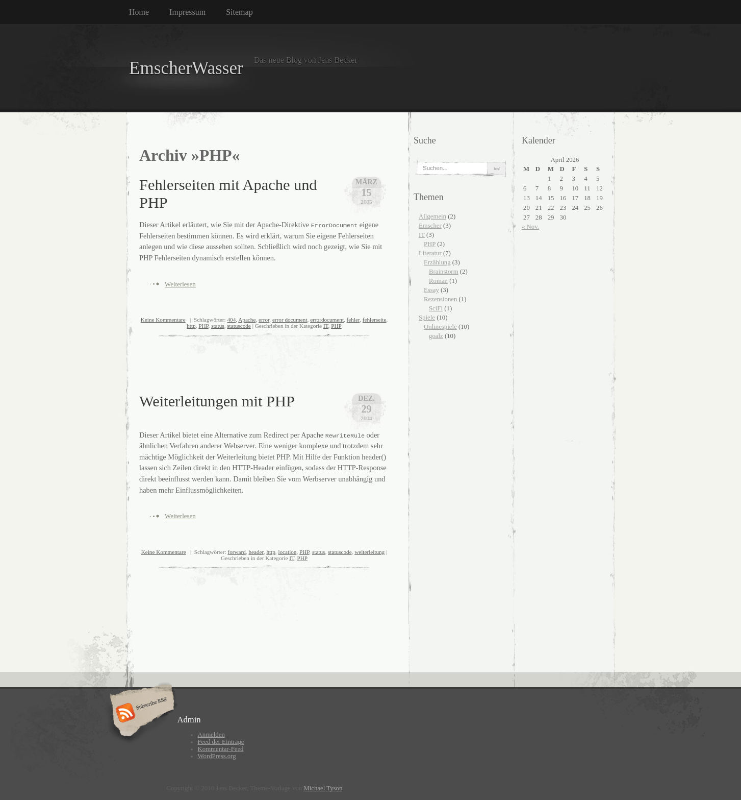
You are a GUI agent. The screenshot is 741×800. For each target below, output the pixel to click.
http (191, 326)
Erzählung (437, 262)
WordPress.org (217, 756)
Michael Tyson (322, 788)
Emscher (430, 225)
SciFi (436, 308)
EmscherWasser (186, 68)
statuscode (239, 326)
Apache (246, 320)
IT (325, 326)
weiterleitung (369, 552)
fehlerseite (375, 320)
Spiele (427, 317)
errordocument (327, 320)
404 (231, 320)
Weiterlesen (180, 284)
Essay (431, 290)
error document (290, 320)
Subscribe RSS (140, 714)
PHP (203, 326)
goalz (436, 336)
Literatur (430, 253)
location (287, 552)
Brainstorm (443, 271)
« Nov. (530, 226)
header (255, 552)
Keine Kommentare (163, 320)
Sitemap (239, 12)
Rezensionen (440, 299)
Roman (438, 280)
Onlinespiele (440, 326)
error (264, 320)
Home (139, 12)
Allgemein (432, 216)
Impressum (187, 12)
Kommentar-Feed (221, 749)
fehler (353, 320)
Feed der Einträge (221, 741)
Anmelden (211, 734)
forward (236, 552)
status (217, 326)
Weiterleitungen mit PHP (217, 401)
